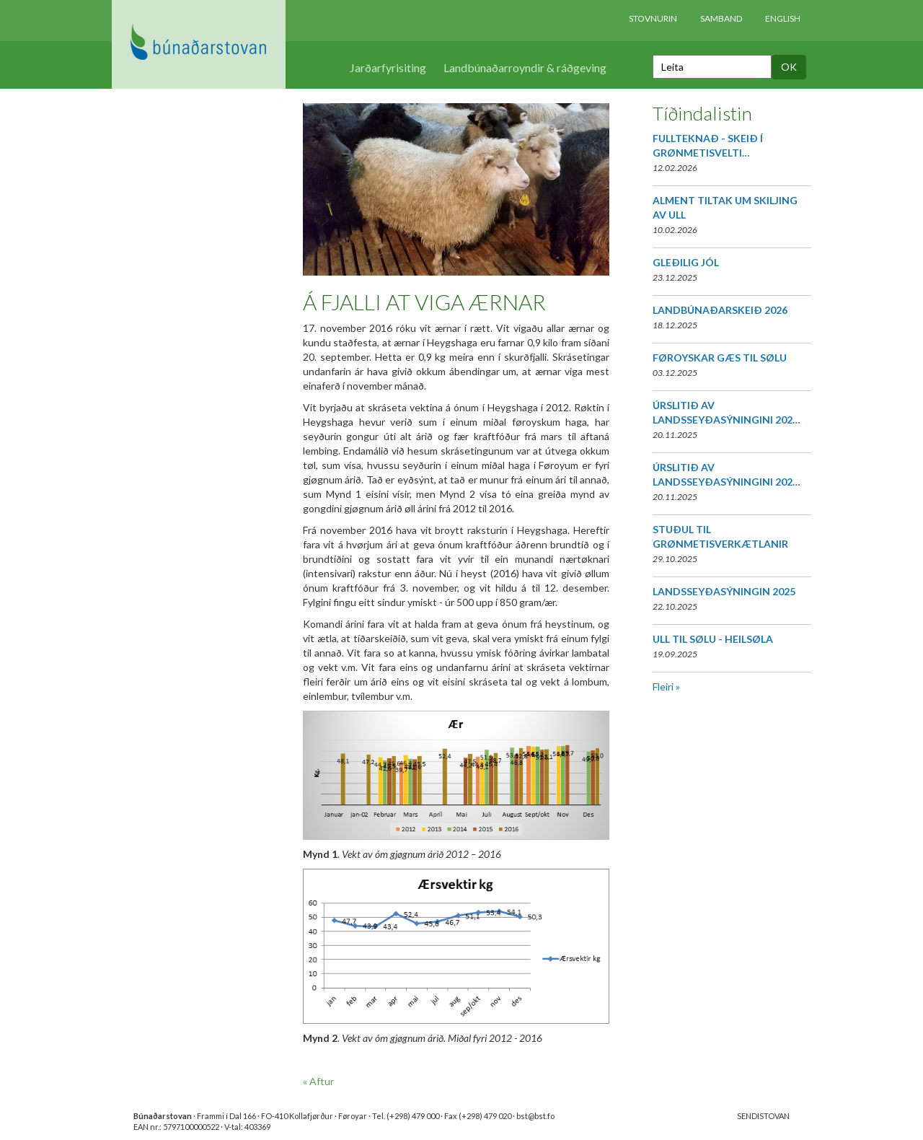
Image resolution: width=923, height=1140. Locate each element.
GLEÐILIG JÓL (686, 262)
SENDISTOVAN (763, 1116)
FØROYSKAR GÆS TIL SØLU (720, 357)
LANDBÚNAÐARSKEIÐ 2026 (720, 310)
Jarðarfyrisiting (388, 67)
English (782, 18)
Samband (721, 18)
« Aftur (318, 1081)
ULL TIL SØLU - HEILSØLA (713, 639)
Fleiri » (666, 686)
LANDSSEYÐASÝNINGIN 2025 (724, 591)
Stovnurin (653, 18)
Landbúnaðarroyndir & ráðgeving (524, 67)
